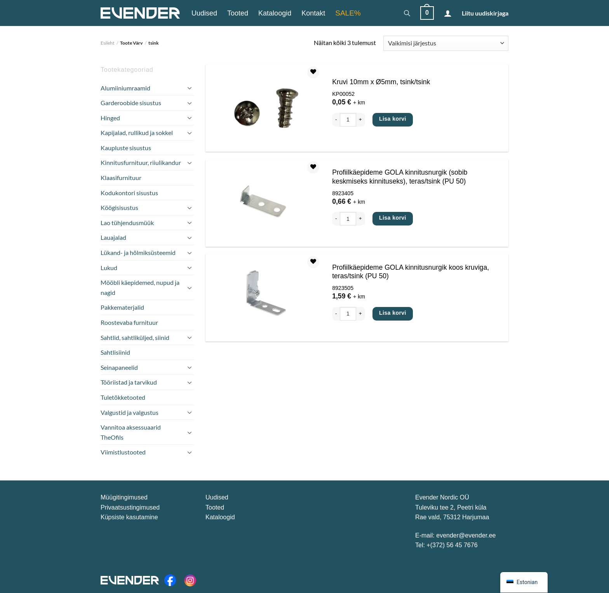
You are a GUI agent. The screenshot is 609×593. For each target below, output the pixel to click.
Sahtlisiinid (115, 352)
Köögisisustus (119, 207)
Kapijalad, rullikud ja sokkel (137, 132)
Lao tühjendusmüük (127, 222)
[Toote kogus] (348, 120)
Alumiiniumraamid (125, 88)
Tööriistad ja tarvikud (129, 382)
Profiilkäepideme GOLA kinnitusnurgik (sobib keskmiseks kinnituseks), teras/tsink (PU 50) (399, 176)
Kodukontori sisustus (129, 192)
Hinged (110, 117)
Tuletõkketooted (123, 397)
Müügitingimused (124, 497)
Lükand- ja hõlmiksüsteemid (138, 252)
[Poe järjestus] (445, 43)
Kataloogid (274, 13)
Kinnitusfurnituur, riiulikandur (141, 162)
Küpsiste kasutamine (129, 517)
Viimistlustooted (123, 452)
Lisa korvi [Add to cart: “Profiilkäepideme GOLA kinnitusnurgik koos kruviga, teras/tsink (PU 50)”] (392, 313)
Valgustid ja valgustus (129, 412)
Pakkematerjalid (122, 307)
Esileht (107, 43)
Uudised (204, 13)
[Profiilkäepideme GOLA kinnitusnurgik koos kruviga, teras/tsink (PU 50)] (263, 298)
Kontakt (313, 13)
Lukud (109, 267)
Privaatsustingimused (130, 507)
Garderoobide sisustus (131, 102)
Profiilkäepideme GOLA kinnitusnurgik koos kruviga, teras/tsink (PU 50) (410, 272)
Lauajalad (113, 237)
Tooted (237, 13)
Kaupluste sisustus (126, 147)
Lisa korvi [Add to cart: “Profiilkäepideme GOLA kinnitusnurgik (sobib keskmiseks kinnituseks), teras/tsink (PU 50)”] (392, 218)
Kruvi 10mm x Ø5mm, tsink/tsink (381, 82)
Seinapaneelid (119, 367)
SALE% (347, 13)
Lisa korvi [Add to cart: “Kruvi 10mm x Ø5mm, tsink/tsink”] (392, 119)
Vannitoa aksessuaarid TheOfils (131, 432)
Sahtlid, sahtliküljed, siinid (135, 337)
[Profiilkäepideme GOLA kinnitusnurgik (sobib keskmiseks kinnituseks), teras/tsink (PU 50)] (263, 203)
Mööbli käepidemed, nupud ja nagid (140, 287)
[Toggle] (190, 87)
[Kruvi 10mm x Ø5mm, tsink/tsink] (263, 108)
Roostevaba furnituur (129, 322)
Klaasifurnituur (121, 177)
